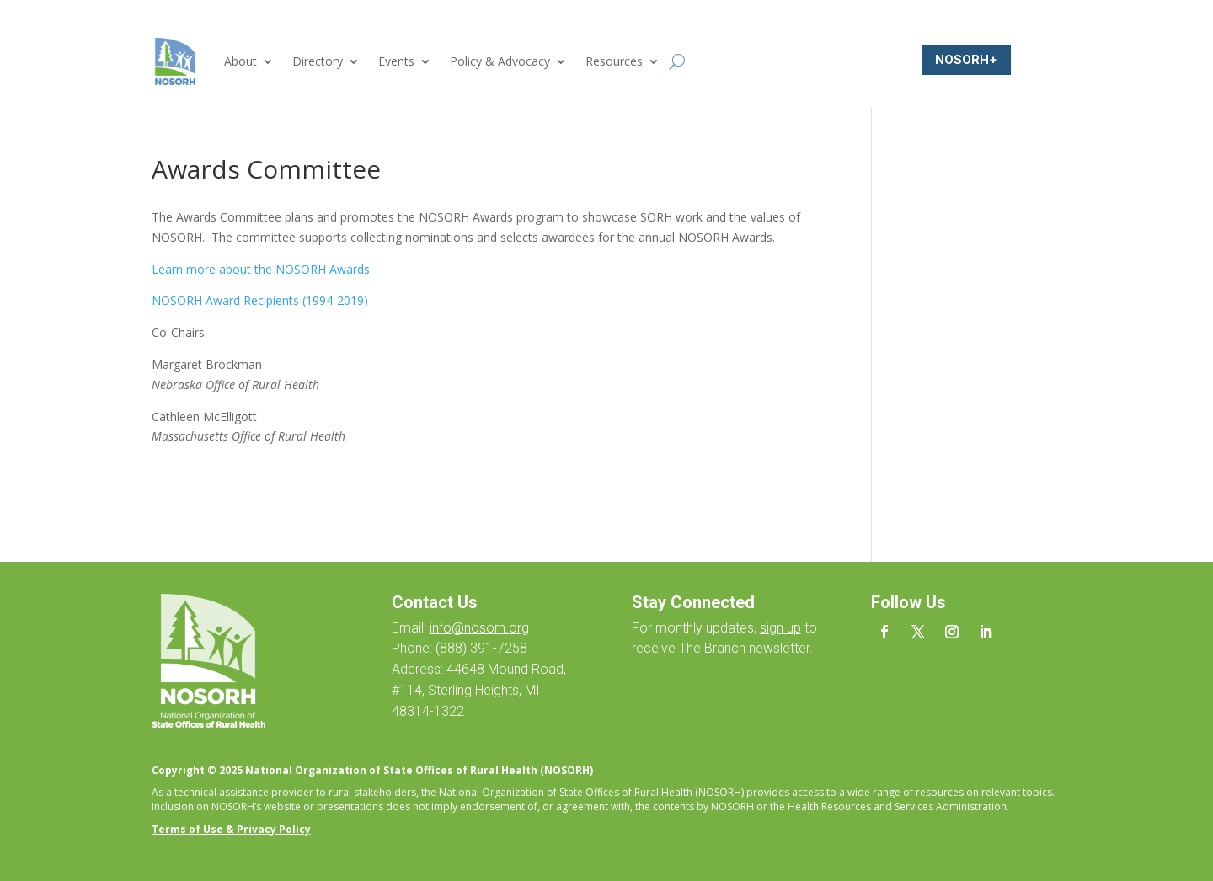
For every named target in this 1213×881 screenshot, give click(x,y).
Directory (317, 61)
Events (396, 61)
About (240, 61)
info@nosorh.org (479, 628)
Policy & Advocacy (500, 61)
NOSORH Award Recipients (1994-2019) (260, 300)
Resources (614, 61)
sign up (780, 628)
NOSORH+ (966, 59)
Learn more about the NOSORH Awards (261, 269)
